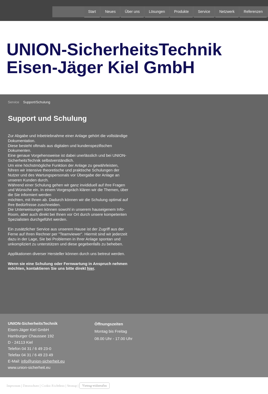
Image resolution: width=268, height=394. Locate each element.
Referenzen (201, 10)
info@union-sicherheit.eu (43, 361)
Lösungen (105, 10)
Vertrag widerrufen (94, 385)
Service (152, 10)
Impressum (13, 385)
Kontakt (226, 10)
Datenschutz (31, 385)
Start (40, 10)
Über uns (79, 10)
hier (90, 268)
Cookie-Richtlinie (53, 385)
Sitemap (72, 385)
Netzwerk (174, 10)
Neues (58, 10)
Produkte (129, 10)
